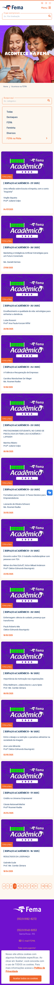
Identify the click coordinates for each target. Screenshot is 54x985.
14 (42, 886)
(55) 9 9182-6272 (27, 918)
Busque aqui (9, 98)
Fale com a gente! (27, 947)
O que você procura (12, 13)
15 (46, 886)
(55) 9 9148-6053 (27, 930)
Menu (46, 8)
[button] (49, 100)
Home (5, 86)
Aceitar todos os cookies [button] (25, 978)
